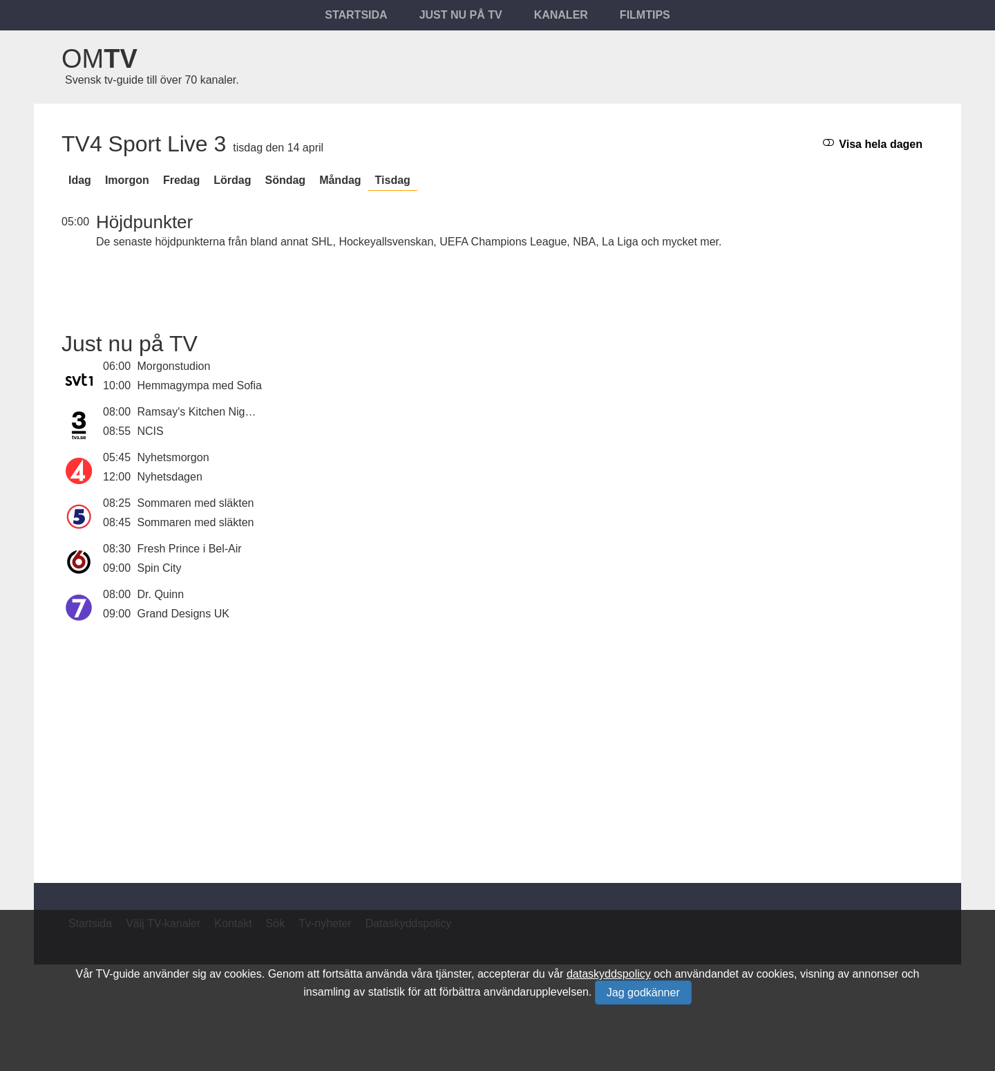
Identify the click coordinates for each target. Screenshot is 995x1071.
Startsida (356, 15)
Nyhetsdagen (170, 477)
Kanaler (561, 15)
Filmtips (645, 15)
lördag (232, 180)
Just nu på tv (460, 15)
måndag (340, 180)
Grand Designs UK (183, 614)
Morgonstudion (174, 366)
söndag (285, 180)
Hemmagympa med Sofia (200, 385)
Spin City (160, 568)
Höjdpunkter (144, 222)
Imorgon (127, 180)
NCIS (151, 431)
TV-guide (118, 974)
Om (99, 58)
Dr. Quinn (161, 594)
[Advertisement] (497, 744)
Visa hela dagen (872, 143)
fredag (181, 180)
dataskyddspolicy (609, 974)
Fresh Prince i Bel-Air (190, 549)
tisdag (392, 180)
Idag (79, 180)
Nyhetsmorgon (173, 457)
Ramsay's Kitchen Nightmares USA (224, 412)
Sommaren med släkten (196, 503)
